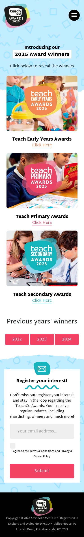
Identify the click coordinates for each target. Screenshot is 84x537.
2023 (42, 339)
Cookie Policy (42, 456)
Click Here (42, 145)
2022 (17, 339)
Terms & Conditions (42, 451)
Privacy (65, 451)
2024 (67, 339)
